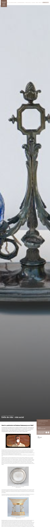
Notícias (7, 2)
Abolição (37, 2)
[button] (18, 440)
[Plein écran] (29, 447)
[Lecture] (6, 447)
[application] (18, 441)
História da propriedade (41, 424)
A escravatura (33, 2)
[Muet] (28, 447)
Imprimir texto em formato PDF (41, 428)
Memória (40, 2)
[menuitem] (45, 2)
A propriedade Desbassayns (21, 2)
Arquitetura (39, 423)
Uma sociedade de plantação (13, 2)
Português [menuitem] (44, 2)
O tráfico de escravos (28, 2)
